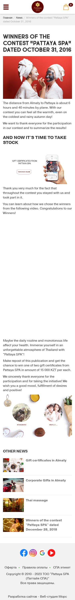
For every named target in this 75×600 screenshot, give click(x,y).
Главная (7, 18)
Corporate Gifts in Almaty (46, 480)
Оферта (11, 567)
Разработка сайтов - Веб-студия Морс (37, 596)
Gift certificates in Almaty (46, 460)
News (19, 18)
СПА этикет (61, 567)
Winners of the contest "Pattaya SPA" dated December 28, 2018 (44, 525)
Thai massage (37, 500)
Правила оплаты (34, 567)
